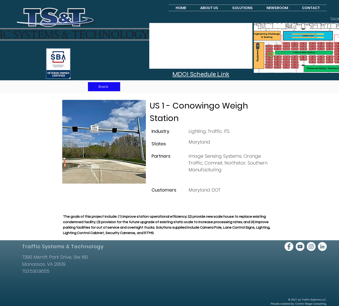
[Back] (104, 86)
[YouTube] (300, 246)
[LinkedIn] (322, 246)
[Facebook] (288, 246)
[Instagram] (311, 246)
